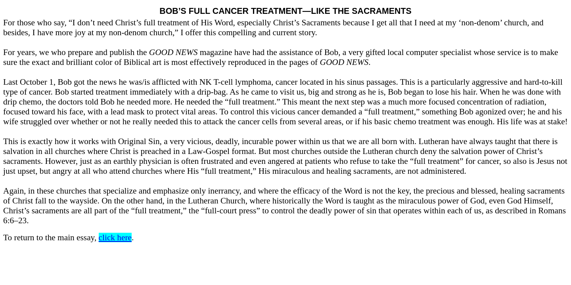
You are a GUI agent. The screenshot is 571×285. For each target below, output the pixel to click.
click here (115, 237)
